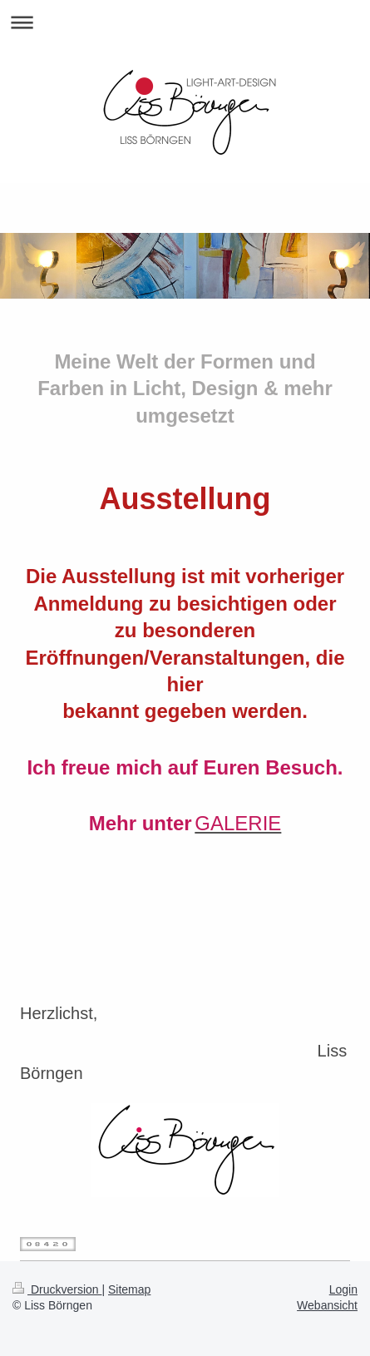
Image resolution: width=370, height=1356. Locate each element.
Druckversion (56, 1289)
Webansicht (327, 1305)
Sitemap (129, 1289)
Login (343, 1289)
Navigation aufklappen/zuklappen (185, 22)
